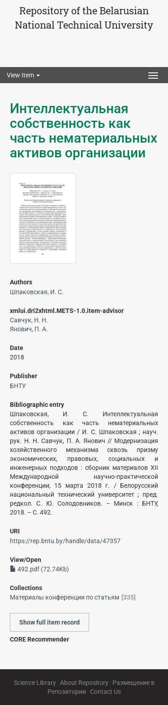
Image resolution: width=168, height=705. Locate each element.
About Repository (84, 682)
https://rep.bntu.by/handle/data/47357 (65, 541)
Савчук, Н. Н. (29, 320)
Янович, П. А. (29, 329)
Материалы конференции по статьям (64, 597)
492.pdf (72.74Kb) (39, 569)
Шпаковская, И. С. (37, 292)
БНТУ (18, 385)
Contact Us (105, 691)
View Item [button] (23, 75)
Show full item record (49, 622)
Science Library (35, 682)
